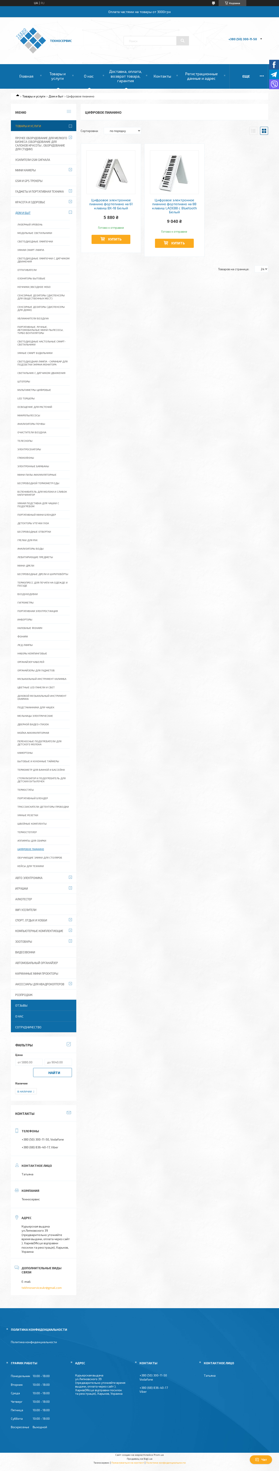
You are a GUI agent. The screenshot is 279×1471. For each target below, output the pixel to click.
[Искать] (182, 40)
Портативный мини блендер (36, 514)
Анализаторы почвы (31, 423)
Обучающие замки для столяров (39, 857)
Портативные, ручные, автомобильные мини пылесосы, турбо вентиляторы (40, 329)
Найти (54, 1073)
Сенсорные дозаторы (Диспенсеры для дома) (41, 308)
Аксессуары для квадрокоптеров (39, 984)
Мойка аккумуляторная (33, 732)
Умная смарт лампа (30, 249)
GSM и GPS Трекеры (29, 181)
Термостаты (25, 789)
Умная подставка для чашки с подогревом (38, 505)
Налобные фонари (29, 627)
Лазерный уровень (30, 224)
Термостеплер (27, 832)
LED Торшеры (26, 398)
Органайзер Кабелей (30, 661)
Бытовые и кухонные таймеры (38, 761)
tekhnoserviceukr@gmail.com (42, 1287)
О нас (89, 76)
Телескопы (24, 440)
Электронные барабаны (33, 466)
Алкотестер (23, 899)
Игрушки (21, 888)
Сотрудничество (28, 1027)
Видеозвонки (25, 952)
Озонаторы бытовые (31, 278)
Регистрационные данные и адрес (201, 76)
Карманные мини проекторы (36, 973)
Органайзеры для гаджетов (36, 670)
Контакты (162, 76)
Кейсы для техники (30, 865)
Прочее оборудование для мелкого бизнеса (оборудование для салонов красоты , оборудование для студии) (41, 143)
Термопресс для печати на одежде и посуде (42, 584)
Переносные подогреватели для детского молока (39, 743)
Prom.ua (159, 1454)
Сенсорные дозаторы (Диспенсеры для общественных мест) (41, 297)
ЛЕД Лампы (25, 644)
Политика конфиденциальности (34, 1342)
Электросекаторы (29, 449)
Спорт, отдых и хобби (31, 920)
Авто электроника (29, 878)
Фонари (22, 636)
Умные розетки (27, 815)
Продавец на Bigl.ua (139, 1458)
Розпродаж (23, 995)
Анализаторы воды (30, 548)
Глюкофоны (25, 457)
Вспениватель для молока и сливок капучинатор (42, 493)
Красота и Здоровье (30, 202)
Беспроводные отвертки (34, 531)
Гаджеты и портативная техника (39, 191)
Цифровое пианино (30, 849)
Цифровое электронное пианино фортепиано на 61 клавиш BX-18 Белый (111, 204)
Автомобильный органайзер (36, 963)
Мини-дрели (25, 565)
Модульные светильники (34, 232)
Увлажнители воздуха (33, 318)
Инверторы (24, 619)
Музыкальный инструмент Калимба (41, 678)
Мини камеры (25, 170)
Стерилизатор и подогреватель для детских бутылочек (41, 780)
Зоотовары (23, 941)
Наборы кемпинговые (32, 653)
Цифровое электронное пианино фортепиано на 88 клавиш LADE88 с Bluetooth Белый (174, 206)
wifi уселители (25, 910)
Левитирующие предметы (35, 557)
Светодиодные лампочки (35, 241)
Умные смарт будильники (35, 352)
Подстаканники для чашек (35, 707)
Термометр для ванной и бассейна (41, 769)
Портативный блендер (32, 798)
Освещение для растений (34, 406)
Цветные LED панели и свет (36, 687)
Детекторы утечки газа (33, 523)
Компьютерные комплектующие (39, 931)
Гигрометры (25, 602)
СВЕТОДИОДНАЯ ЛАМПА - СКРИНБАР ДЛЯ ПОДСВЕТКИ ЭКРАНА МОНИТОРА (42, 363)
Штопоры (23, 381)
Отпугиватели (27, 269)
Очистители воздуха (31, 432)
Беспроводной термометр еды (38, 483)
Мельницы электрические (35, 715)
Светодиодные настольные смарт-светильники (41, 343)
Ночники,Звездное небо (34, 286)
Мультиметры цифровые (34, 389)
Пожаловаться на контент (127, 1462)
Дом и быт (56, 96)
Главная (26, 76)
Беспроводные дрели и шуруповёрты (42, 573)
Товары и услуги (57, 76)
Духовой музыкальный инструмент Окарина (41, 697)
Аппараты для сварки (31, 840)
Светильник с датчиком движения (41, 372)
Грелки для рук (27, 540)
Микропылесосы (28, 415)
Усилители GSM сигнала (32, 160)
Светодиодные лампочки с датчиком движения (43, 260)
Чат (261, 1460)
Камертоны (25, 752)
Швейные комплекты (32, 823)
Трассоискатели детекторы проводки (43, 806)
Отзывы (21, 1005)
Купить (115, 239)
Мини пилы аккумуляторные (36, 474)
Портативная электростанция (37, 610)
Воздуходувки (27, 593)
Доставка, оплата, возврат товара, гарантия (125, 76)
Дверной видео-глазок (33, 724)
